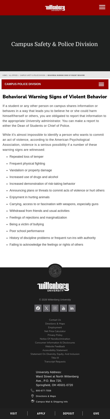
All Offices (13, 75)
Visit (13, 413)
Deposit (68, 413)
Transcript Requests (55, 361)
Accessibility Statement (55, 350)
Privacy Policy (55, 335)
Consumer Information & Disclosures (55, 342)
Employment (55, 327)
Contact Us (55, 320)
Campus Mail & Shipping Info (52, 401)
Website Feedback (55, 346)
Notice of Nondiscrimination (55, 339)
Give (96, 413)
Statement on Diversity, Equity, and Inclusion (55, 354)
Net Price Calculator (55, 331)
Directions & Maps (55, 323)
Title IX (55, 357)
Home (5, 75)
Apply (41, 413)
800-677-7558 (43, 390)
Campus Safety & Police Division (32, 75)
